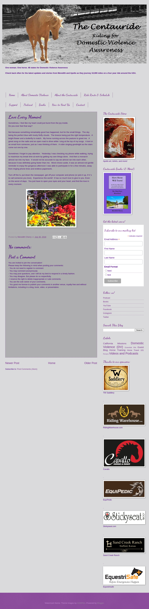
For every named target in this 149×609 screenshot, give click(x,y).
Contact (80, 105)
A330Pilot (81, 603)
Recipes (106, 354)
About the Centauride (66, 95)
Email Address (112, 239)
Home (12, 95)
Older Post (90, 363)
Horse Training (117, 350)
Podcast (28, 105)
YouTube (107, 305)
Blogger (100, 603)
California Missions (114, 343)
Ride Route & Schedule (97, 95)
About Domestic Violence (34, 95)
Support (13, 105)
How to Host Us (61, 105)
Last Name (109, 257)
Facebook (107, 309)
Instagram (107, 313)
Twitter (106, 317)
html (109, 271)
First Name (109, 248)
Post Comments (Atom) (27, 369)
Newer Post (12, 363)
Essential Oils (130, 347)
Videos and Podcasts (123, 353)
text (109, 275)
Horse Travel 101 (135, 350)
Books (42, 105)
